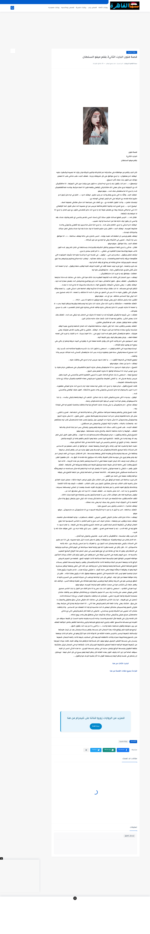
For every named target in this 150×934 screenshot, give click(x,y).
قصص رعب (92, 8)
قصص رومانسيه (67, 8)
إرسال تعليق (129, 836)
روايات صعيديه (54, 8)
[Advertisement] (75, 30)
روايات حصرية (81, 8)
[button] (123, 750)
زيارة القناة (95, 726)
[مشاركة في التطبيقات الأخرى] (86, 750)
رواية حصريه (132, 52)
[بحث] (12, 8)
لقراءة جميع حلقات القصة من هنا (123, 671)
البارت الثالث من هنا (120, 664)
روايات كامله (103, 8)
